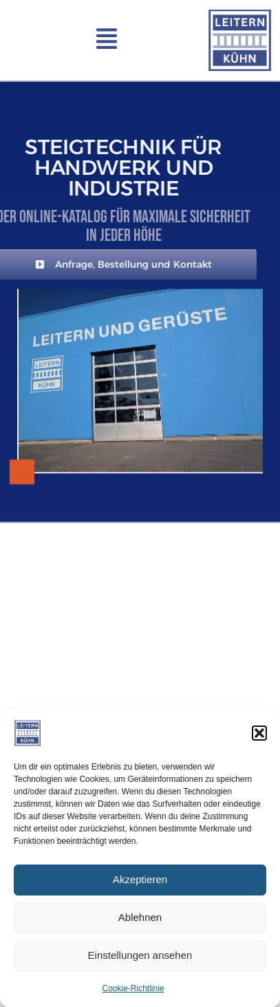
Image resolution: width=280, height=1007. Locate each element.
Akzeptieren (140, 879)
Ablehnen (140, 917)
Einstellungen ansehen (140, 955)
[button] (259, 733)
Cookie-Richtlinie (133, 988)
